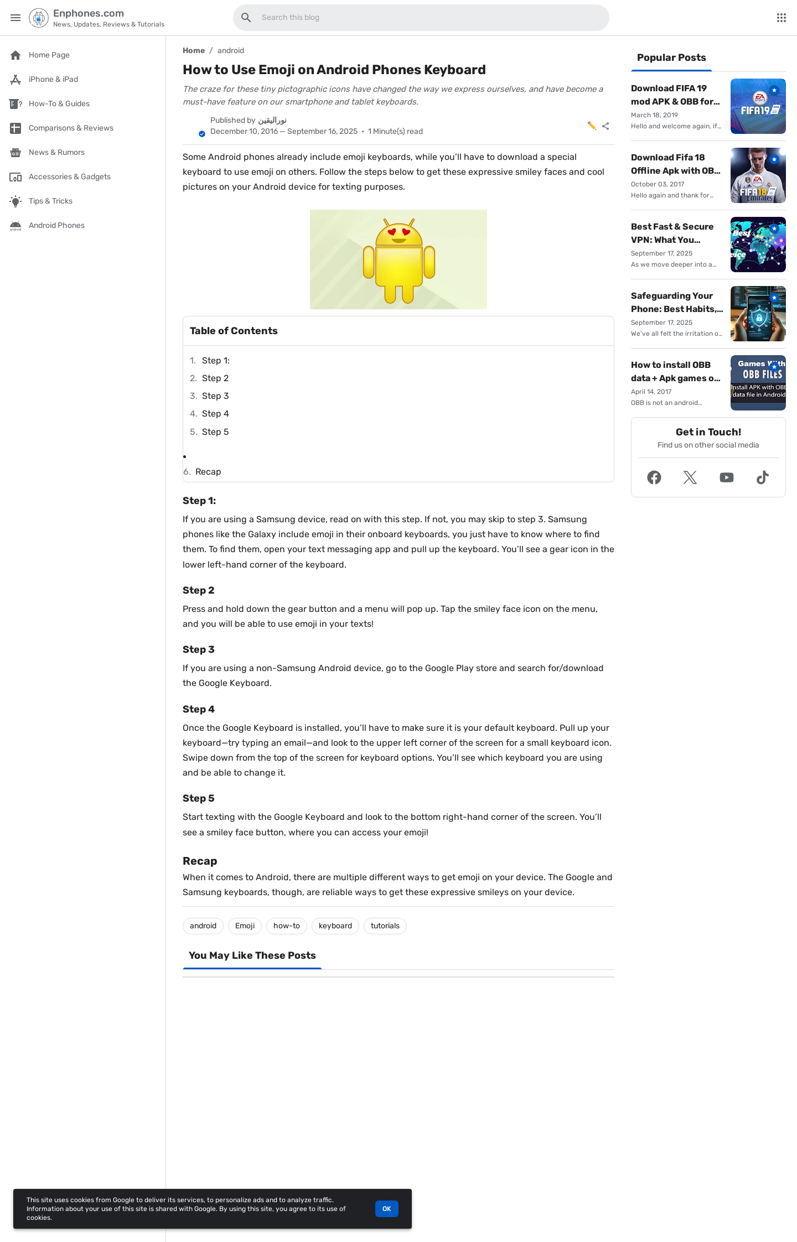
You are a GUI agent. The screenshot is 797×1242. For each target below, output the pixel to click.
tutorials (385, 926)
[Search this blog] (246, 18)
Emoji (245, 926)
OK (386, 1209)
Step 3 (215, 396)
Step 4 (215, 413)
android (231, 50)
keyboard (335, 926)
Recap (208, 471)
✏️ (592, 126)
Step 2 (215, 378)
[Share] (605, 126)
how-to (286, 926)
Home (194, 50)
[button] (654, 477)
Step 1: (216, 360)
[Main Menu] (15, 18)
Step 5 (215, 432)
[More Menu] (781, 18)
